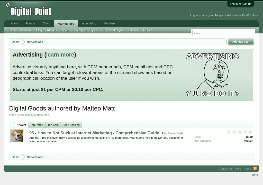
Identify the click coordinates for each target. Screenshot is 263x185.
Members (110, 23)
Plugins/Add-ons (46, 30)
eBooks (133, 30)
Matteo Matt (175, 133)
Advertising (89, 23)
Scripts (66, 30)
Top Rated (36, 124)
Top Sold (53, 124)
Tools (46, 23)
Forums (30, 23)
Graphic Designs (112, 30)
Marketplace (66, 23)
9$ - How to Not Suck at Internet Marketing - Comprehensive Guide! (94, 133)
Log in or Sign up (240, 3)
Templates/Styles (86, 30)
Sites (11, 30)
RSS (255, 168)
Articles (147, 30)
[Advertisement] (115, 10)
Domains (25, 30)
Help (238, 168)
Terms (254, 174)
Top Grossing (71, 124)
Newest (21, 124)
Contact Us (225, 168)
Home (14, 23)
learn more (60, 55)
